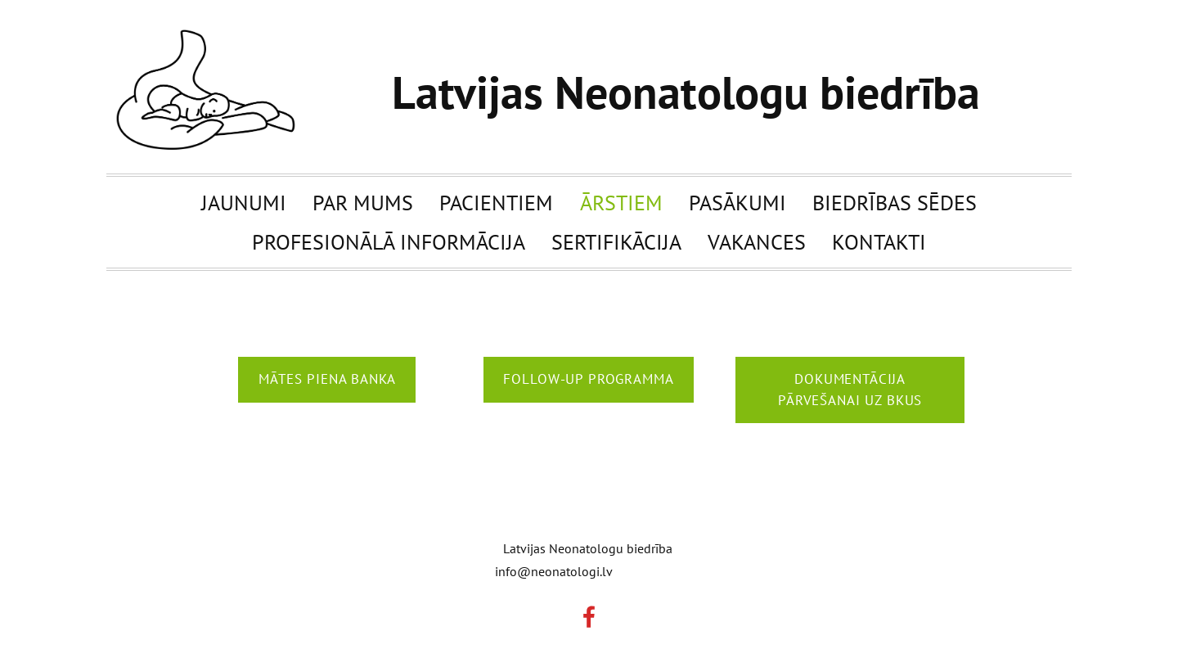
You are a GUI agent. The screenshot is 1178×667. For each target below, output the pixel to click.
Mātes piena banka (327, 379)
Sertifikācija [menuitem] (616, 241)
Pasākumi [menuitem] (737, 202)
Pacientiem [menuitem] (496, 202)
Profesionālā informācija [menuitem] (388, 241)
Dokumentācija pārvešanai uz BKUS (850, 389)
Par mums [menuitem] (362, 202)
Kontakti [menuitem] (879, 241)
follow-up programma (588, 379)
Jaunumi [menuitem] (243, 202)
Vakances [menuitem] (757, 241)
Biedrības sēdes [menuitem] (894, 202)
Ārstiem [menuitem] (621, 202)
